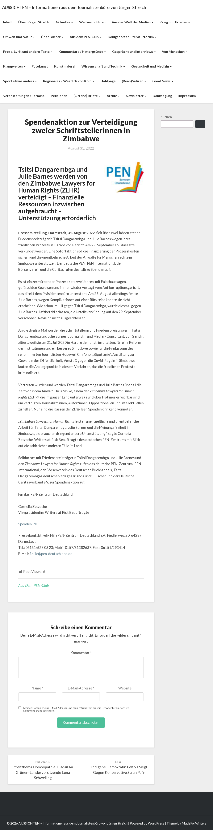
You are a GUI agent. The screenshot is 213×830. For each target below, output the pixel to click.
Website (124, 688)
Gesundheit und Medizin (151, 66)
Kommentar (81, 653)
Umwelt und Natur (19, 37)
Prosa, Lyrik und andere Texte (27, 51)
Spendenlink (27, 524)
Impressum (187, 96)
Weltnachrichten (92, 22)
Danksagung (162, 96)
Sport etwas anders (20, 81)
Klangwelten (14, 66)
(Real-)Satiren (134, 81)
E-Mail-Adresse (81, 688)
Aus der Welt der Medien (132, 22)
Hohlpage (108, 81)
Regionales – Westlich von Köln (68, 81)
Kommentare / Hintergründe (82, 51)
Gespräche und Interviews (134, 51)
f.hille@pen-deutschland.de (51, 553)
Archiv (113, 96)
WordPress (156, 823)
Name (37, 688)
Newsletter (136, 96)
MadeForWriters (194, 823)
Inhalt (7, 22)
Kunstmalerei (64, 66)
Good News (162, 81)
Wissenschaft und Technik (103, 66)
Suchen (166, 117)
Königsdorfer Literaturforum (132, 37)
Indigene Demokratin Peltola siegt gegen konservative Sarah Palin (119, 767)
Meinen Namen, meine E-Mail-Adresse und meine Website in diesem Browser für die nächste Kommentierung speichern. (76, 709)
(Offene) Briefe (87, 96)
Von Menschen (174, 51)
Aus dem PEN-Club (85, 37)
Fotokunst (40, 66)
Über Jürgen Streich (33, 22)
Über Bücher (52, 37)
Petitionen (59, 96)
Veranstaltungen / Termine (24, 96)
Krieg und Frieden (175, 22)
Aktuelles (64, 22)
